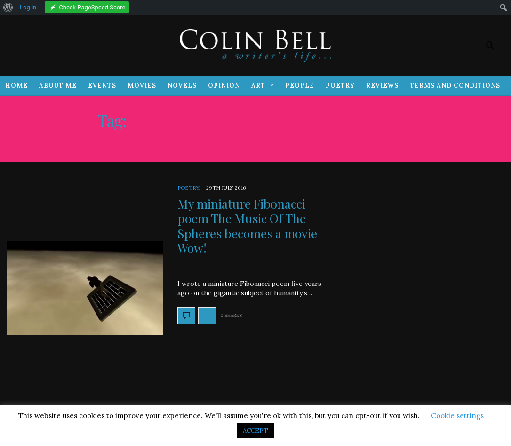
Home (16, 85)
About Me (58, 85)
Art (258, 85)
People (299, 85)
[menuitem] (8, 7)
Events (102, 85)
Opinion (224, 85)
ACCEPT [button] (255, 431)
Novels (182, 85)
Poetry (340, 85)
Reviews (382, 85)
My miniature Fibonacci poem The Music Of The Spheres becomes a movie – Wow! (252, 225)
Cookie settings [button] (457, 415)
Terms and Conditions (455, 85)
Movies (142, 85)
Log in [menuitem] (28, 7)
